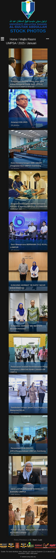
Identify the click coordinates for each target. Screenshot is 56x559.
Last (40, 540)
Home (13, 39)
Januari (31, 43)
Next (35, 540)
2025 (21, 43)
